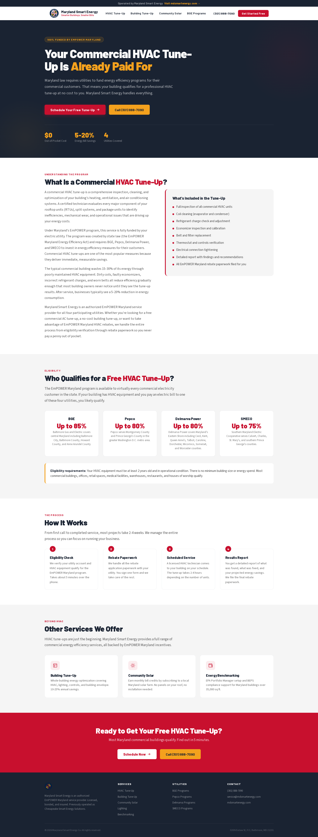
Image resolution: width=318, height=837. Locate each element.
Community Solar (170, 13)
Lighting (122, 808)
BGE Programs (196, 13)
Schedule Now (137, 754)
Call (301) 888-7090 (129, 110)
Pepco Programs (182, 797)
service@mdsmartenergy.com (244, 797)
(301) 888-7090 (224, 13)
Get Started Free (253, 13)
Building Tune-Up (142, 13)
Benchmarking (126, 814)
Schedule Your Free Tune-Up (75, 110)
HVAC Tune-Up (115, 13)
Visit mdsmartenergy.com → (182, 3)
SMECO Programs (182, 808)
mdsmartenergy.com (239, 803)
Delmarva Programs (183, 803)
